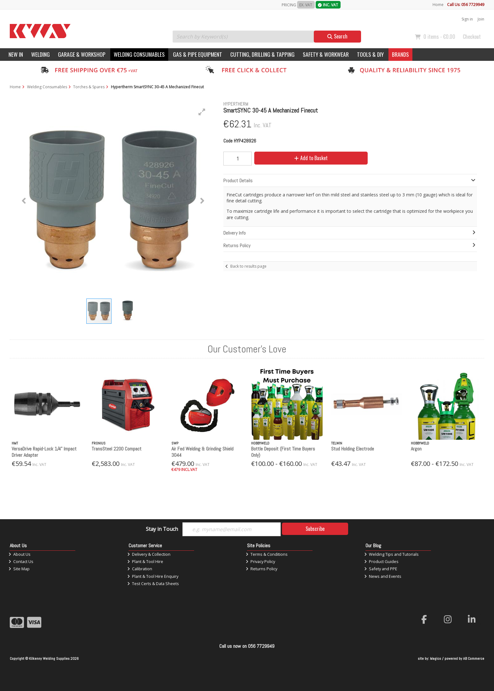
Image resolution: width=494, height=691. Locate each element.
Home (438, 4)
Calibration (139, 569)
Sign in (467, 19)
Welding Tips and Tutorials (391, 554)
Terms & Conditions (267, 554)
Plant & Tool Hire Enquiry (152, 576)
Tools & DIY (370, 54)
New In (16, 54)
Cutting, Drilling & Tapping (262, 54)
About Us (20, 554)
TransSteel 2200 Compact (116, 448)
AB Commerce (473, 658)
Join (481, 19)
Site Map (19, 569)
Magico (435, 658)
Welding (40, 54)
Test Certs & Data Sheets (153, 583)
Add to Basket (311, 158)
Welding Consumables (139, 54)
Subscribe (315, 528)
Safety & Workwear (326, 54)
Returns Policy (261, 569)
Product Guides (381, 561)
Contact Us (21, 561)
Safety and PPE (380, 569)
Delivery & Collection (148, 554)
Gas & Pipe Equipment (197, 54)
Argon (416, 448)
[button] (202, 112)
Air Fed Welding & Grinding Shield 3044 (202, 451)
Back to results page (248, 266)
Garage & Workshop (82, 54)
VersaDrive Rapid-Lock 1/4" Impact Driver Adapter (44, 451)
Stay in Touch (162, 529)
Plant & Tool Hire (145, 561)
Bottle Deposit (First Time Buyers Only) (283, 451)
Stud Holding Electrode (352, 448)
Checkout (472, 36)
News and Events (382, 576)
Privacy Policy (260, 561)
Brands (400, 54)
